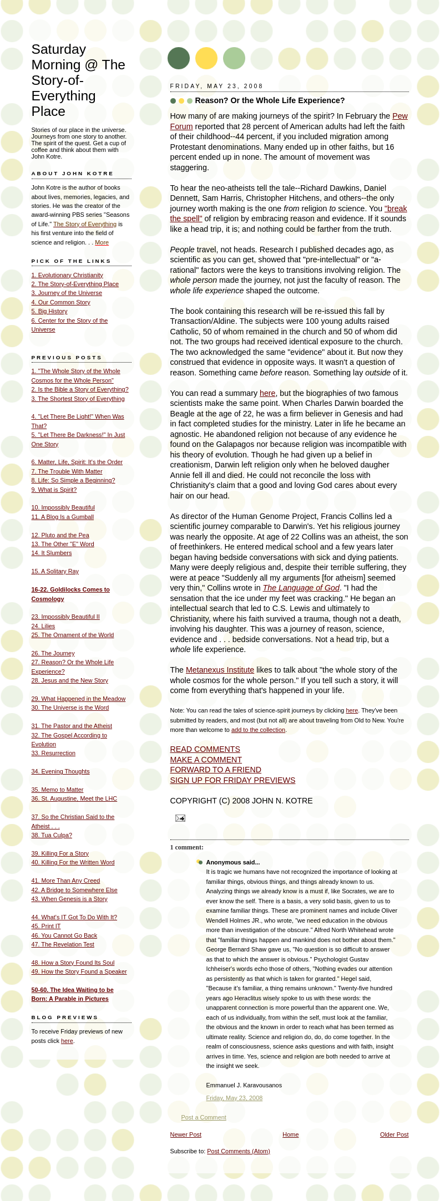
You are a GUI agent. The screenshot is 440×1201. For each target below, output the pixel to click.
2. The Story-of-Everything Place (75, 284)
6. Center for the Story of (65, 320)
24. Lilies (43, 626)
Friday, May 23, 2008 (234, 1098)
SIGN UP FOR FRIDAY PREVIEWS (233, 780)
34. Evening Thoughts (61, 771)
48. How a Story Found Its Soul (73, 962)
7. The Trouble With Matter (67, 471)
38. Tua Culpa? (52, 835)
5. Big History (50, 311)
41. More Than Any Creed (66, 880)
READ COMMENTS (205, 749)
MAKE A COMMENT (206, 759)
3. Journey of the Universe (67, 292)
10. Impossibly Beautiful (63, 507)
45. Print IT (46, 926)
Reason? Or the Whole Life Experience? (270, 100)
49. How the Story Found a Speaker (79, 971)
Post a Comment (203, 1117)
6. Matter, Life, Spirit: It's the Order (77, 462)
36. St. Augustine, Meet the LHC (75, 798)
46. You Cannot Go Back (65, 935)
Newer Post (185, 1134)
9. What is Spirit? (54, 489)
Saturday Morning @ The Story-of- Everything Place (79, 80)
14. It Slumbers (52, 552)
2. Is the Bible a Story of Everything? (80, 389)
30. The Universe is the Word (70, 707)
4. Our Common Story (61, 302)
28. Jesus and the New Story (70, 680)
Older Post (394, 1134)
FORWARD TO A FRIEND (216, 769)
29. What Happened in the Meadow (79, 698)
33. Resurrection (53, 753)
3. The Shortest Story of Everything (78, 398)
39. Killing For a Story (60, 853)
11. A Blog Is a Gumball (63, 516)
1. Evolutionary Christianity (67, 275)
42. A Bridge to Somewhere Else (75, 890)
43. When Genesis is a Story (70, 898)
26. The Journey (53, 653)
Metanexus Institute (220, 669)
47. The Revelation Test (63, 944)
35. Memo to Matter (58, 789)
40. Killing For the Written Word (73, 862)
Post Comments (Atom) (238, 1151)
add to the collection (258, 729)
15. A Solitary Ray (55, 571)
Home (290, 1134)
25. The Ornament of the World (73, 635)
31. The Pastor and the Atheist (72, 725)
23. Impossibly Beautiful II (66, 616)
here (267, 393)
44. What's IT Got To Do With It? (75, 917)
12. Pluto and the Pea (60, 535)
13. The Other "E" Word (63, 544)
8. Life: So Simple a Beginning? (73, 480)
